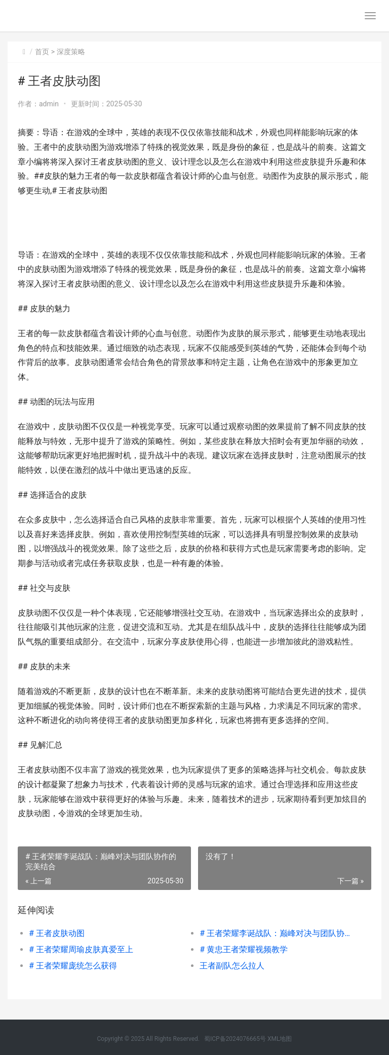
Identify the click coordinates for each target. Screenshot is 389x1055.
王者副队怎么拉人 (232, 965)
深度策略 (71, 52)
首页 (42, 52)
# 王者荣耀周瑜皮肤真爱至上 (81, 949)
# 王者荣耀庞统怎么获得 (73, 965)
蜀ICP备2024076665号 (235, 1038)
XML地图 (279, 1038)
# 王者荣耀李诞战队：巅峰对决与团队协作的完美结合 (277, 933)
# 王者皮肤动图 (57, 933)
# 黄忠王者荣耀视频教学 (244, 949)
